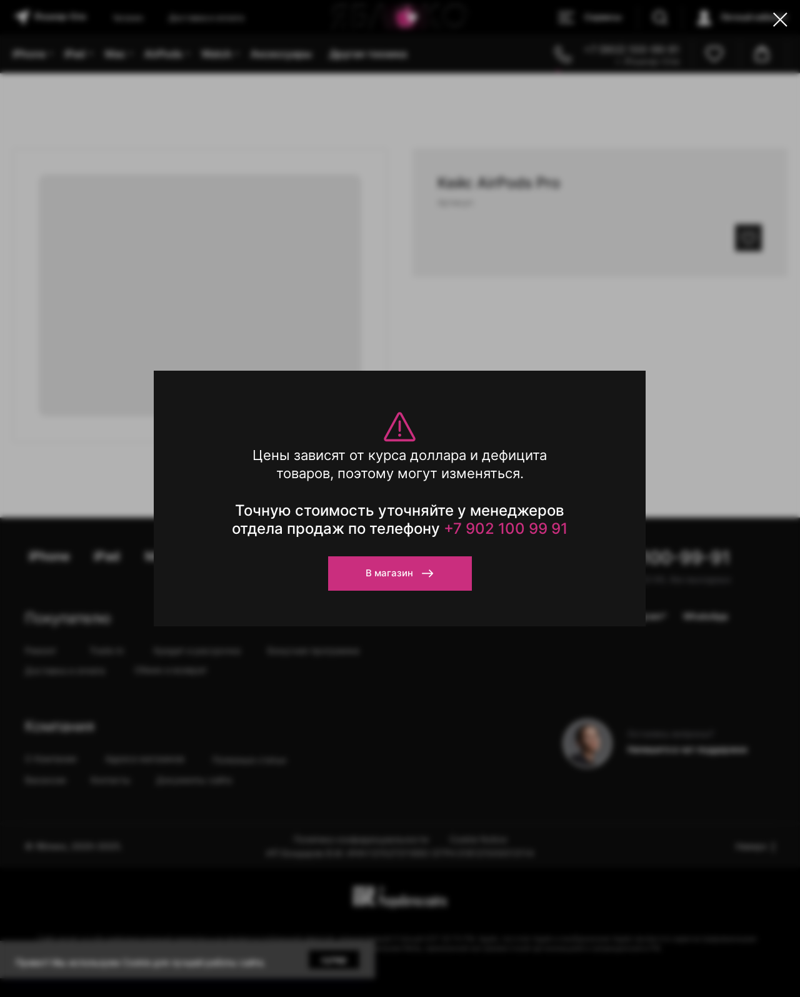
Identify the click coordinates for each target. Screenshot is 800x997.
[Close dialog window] (780, 19)
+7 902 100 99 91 (506, 528)
